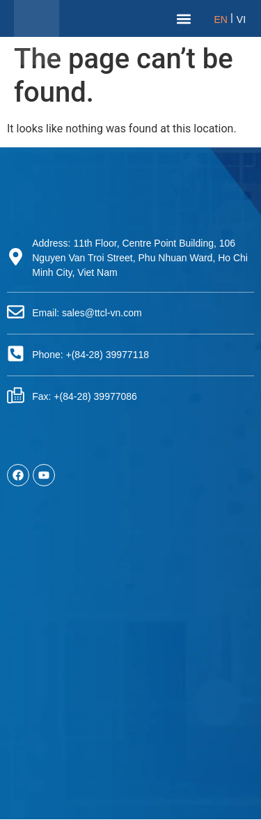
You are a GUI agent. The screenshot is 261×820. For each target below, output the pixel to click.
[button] (184, 18)
